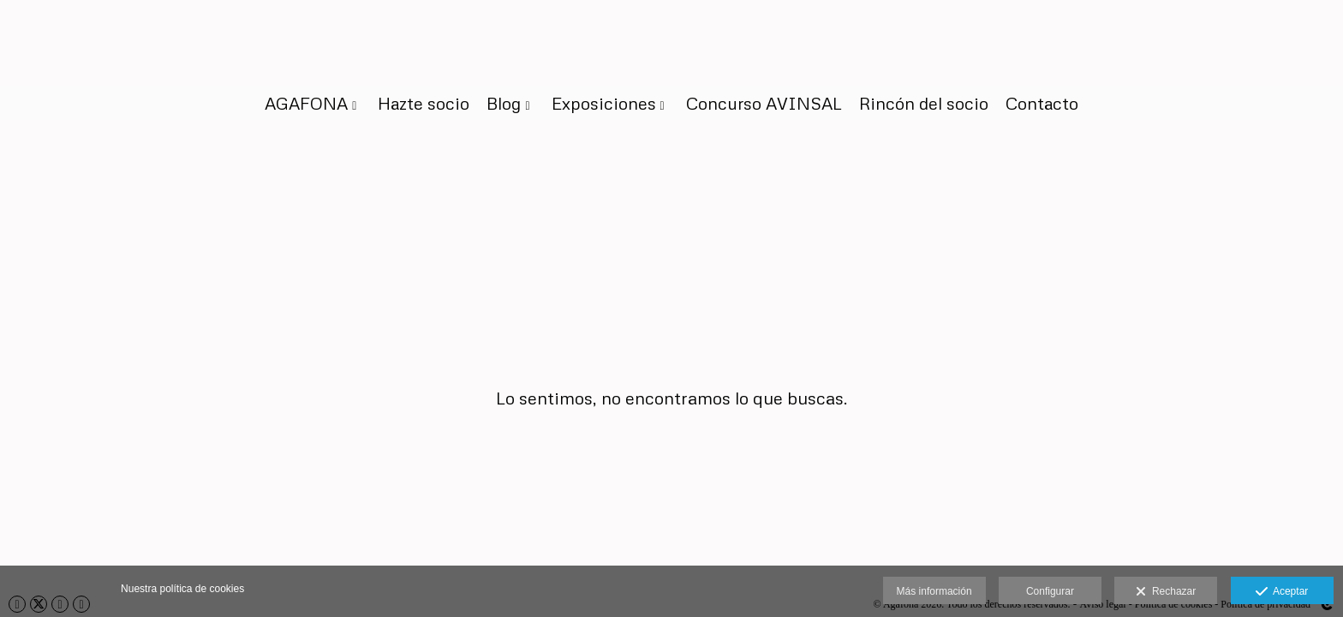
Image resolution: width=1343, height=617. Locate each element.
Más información (934, 591)
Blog (503, 102)
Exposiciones (604, 102)
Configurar (1050, 591)
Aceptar (1282, 592)
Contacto (1042, 102)
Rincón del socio (923, 102)
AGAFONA (306, 102)
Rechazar (1166, 592)
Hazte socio (423, 102)
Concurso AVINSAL (764, 102)
